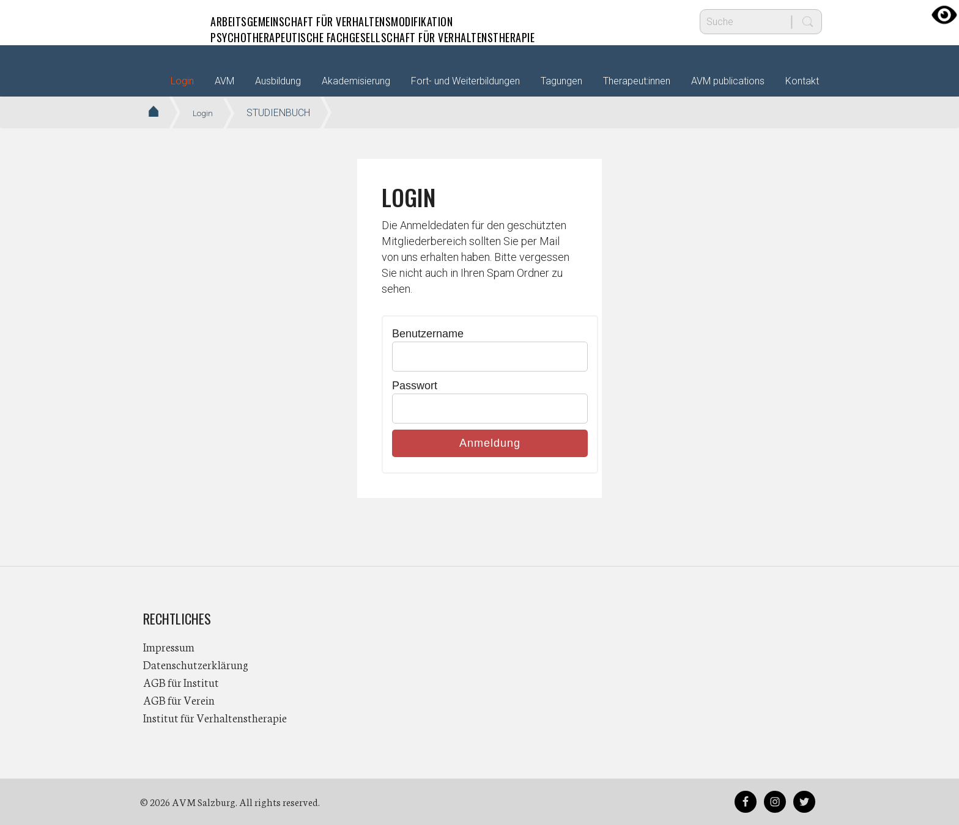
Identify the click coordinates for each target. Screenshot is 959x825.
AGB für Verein (179, 700)
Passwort (414, 386)
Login (182, 81)
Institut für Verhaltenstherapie (215, 717)
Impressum (168, 646)
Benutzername (428, 334)
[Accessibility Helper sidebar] (944, 14)
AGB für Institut (181, 682)
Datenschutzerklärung (195, 664)
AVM (167, 21)
